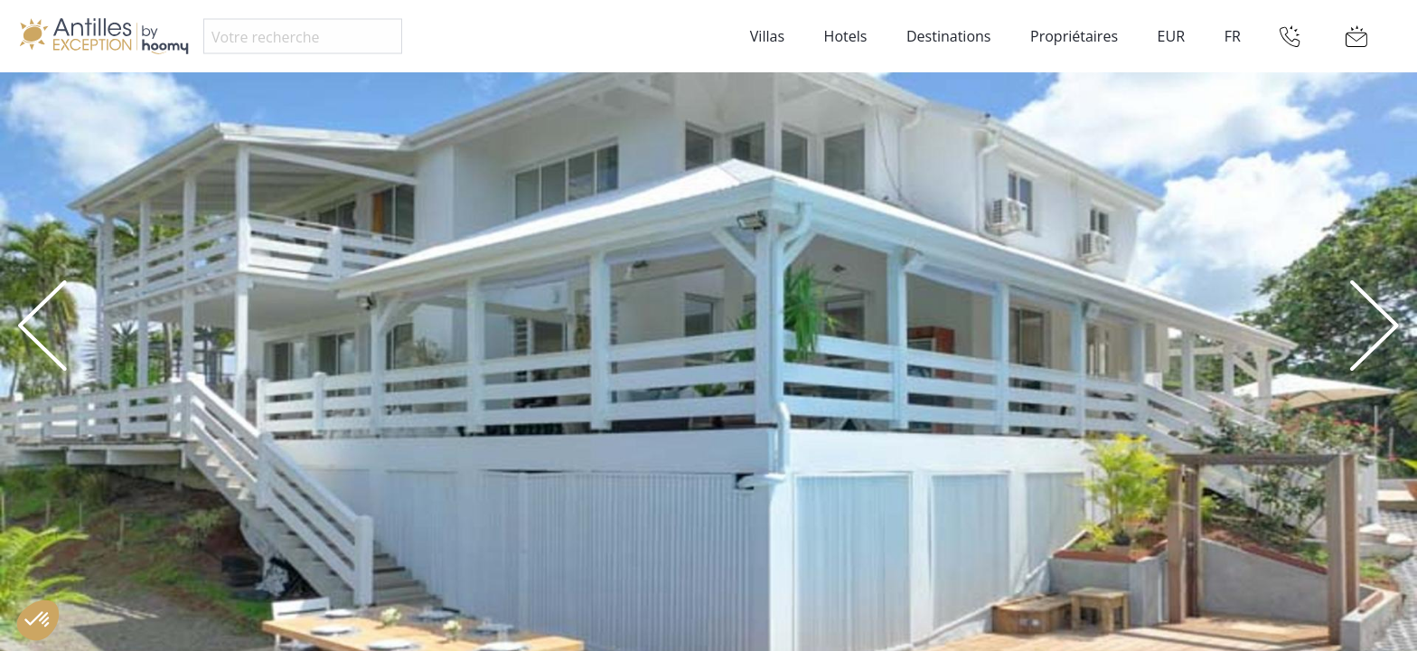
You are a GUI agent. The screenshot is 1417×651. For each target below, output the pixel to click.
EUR (1171, 36)
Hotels (846, 36)
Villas (767, 36)
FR (1233, 36)
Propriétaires (1074, 36)
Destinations (948, 36)
